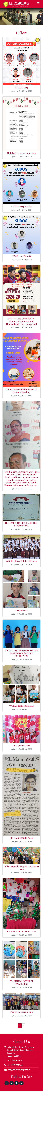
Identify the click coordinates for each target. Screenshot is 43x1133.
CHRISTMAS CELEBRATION (21, 931)
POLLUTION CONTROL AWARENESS (21, 982)
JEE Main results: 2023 (21, 837)
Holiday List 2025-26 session (21, 153)
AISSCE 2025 (21, 87)
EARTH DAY (21, 610)
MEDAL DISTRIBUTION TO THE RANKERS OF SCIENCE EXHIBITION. (21, 653)
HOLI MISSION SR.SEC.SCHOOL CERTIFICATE (21, 524)
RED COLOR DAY (21, 745)
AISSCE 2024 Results (21, 206)
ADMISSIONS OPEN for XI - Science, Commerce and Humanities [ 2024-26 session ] (21, 321)
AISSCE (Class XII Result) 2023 (21, 560)
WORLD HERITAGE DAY (21, 705)
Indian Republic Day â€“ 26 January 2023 (21, 868)
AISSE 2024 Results (21, 256)
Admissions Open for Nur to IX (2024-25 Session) (21, 391)
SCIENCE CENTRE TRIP (21, 1012)
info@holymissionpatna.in (19, 1069)
